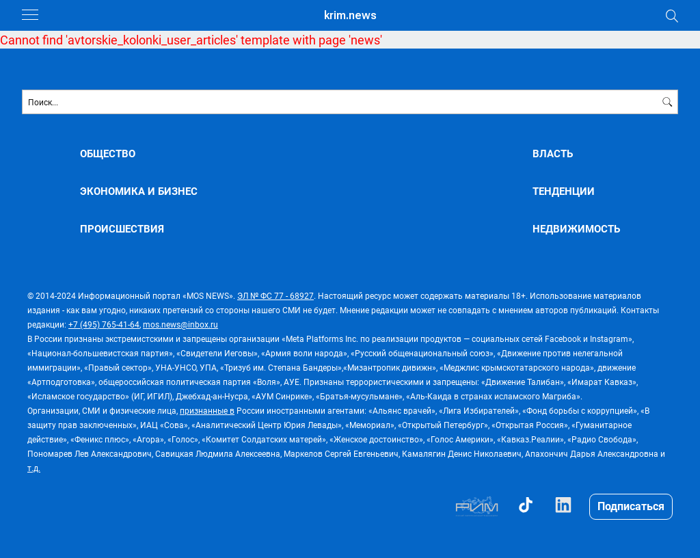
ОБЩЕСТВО (107, 153)
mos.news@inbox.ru (180, 324)
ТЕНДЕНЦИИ (564, 191)
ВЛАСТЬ (553, 153)
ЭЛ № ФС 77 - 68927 (275, 295)
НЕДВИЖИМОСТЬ (576, 229)
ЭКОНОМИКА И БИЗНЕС (139, 191)
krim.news (350, 15)
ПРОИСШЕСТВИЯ (122, 229)
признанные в (207, 410)
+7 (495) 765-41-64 (103, 324)
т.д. (33, 467)
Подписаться (630, 506)
